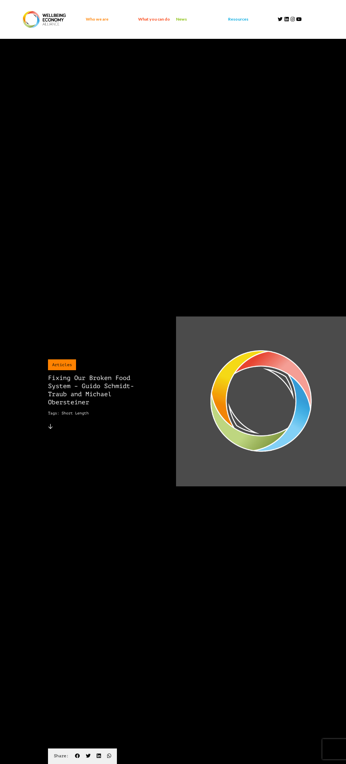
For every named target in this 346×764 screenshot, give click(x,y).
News (181, 19)
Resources (238, 19)
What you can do (154, 19)
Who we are (97, 19)
